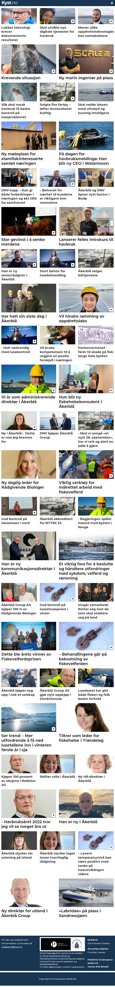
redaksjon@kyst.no (11, 947)
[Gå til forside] (9, 3)
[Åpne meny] (112, 3)
